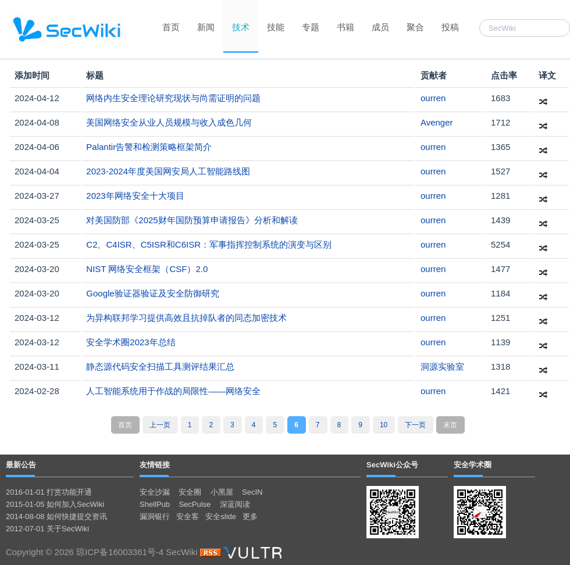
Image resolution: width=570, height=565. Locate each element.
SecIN (252, 492)
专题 (310, 27)
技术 (241, 27)
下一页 (415, 425)
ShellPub (155, 504)
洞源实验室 (442, 366)
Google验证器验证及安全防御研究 (152, 293)
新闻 (206, 27)
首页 (171, 27)
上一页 (159, 425)
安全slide (220, 516)
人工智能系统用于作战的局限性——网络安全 (173, 391)
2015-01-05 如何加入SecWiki (55, 504)
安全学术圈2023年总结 (130, 342)
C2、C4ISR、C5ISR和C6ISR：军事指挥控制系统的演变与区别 (209, 244)
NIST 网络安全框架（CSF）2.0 (147, 269)
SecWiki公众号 (392, 464)
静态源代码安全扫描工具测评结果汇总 (160, 366)
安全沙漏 (155, 492)
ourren (433, 98)
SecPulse (195, 504)
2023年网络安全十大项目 (135, 196)
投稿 (450, 27)
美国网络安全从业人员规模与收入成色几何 (169, 122)
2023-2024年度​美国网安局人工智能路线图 (168, 171)
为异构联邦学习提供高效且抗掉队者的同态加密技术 (186, 318)
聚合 (415, 27)
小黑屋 (222, 492)
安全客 (187, 516)
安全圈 (190, 492)
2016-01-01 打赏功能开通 (49, 492)
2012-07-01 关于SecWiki (47, 528)
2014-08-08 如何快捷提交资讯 (56, 516)
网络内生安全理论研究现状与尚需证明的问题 (173, 98)
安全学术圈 (472, 464)
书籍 (345, 27)
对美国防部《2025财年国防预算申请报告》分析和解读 (191, 220)
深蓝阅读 (235, 504)
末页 (450, 425)
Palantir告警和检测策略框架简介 (149, 147)
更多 (250, 516)
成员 (380, 27)
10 (383, 425)
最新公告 (21, 464)
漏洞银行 (155, 516)
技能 (275, 27)
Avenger (437, 122)
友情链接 (155, 464)
